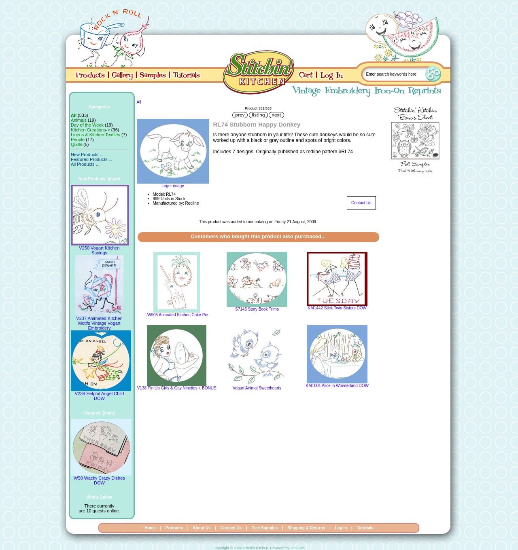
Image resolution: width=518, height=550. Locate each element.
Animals (79, 120)
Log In (341, 528)
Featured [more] (99, 413)
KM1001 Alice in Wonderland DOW (337, 385)
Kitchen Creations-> (90, 129)
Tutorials (365, 528)
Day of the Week (87, 125)
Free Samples (264, 528)
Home (150, 528)
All (139, 102)
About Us (201, 528)
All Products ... (85, 164)
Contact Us (361, 203)
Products (174, 528)
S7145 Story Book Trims (257, 309)
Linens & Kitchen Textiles (95, 134)
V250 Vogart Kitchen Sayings (100, 248)
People (78, 139)
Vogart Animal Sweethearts (257, 388)
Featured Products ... (92, 159)
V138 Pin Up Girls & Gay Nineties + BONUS (177, 388)
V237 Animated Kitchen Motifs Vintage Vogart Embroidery (99, 321)
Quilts (76, 144)
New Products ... (87, 154)
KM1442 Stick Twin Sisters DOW (337, 308)
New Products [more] (99, 179)
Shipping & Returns (306, 528)
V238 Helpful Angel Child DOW (101, 394)
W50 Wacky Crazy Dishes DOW (101, 478)
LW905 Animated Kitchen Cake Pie (176, 315)
